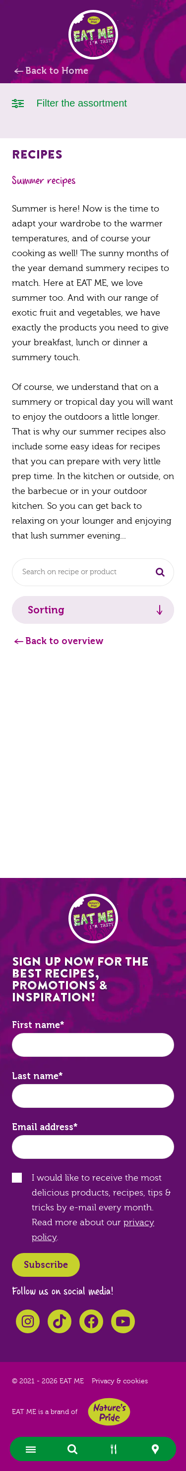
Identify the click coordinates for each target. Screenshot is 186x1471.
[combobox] (93, 572)
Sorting (46, 610)
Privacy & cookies (120, 1381)
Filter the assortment (69, 102)
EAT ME (93, 34)
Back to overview (64, 641)
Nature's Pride (109, 1411)
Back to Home (56, 70)
